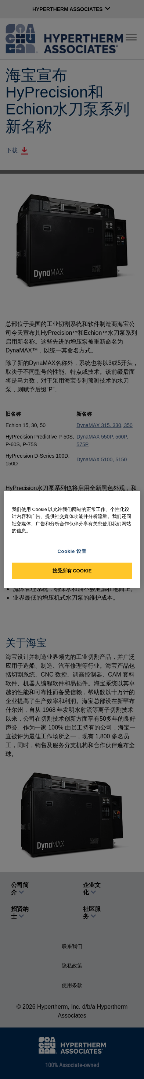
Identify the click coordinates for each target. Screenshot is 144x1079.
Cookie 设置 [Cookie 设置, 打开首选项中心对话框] (72, 551)
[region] (72, 539)
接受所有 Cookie (72, 571)
